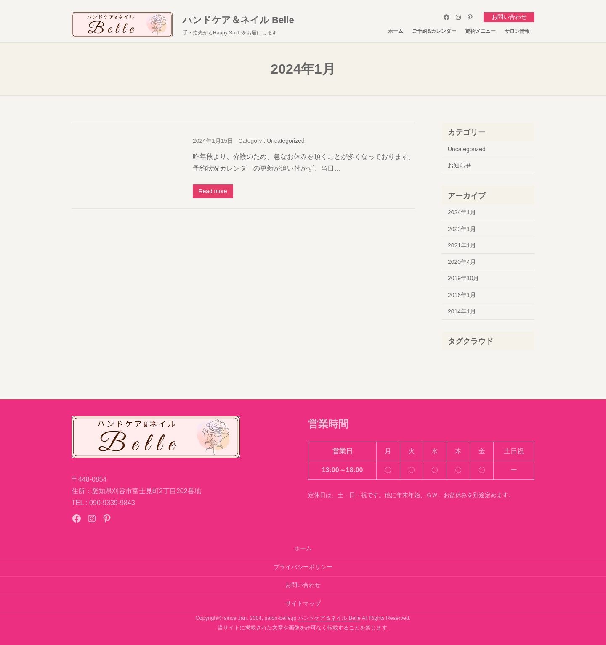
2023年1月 (462, 228)
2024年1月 (462, 212)
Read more (213, 191)
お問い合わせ (508, 16)
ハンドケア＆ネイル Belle (238, 19)
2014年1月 (462, 311)
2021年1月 (462, 245)
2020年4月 (462, 261)
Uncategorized (286, 140)
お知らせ (459, 165)
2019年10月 (463, 278)
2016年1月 (462, 294)
